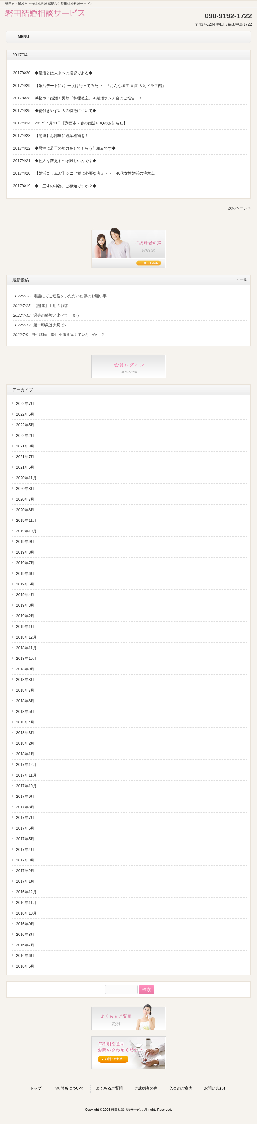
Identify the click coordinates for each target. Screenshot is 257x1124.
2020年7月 (25, 499)
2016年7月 (25, 945)
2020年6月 (25, 510)
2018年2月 (25, 743)
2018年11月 (26, 648)
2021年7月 (25, 457)
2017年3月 (25, 860)
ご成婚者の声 (145, 1088)
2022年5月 (25, 425)
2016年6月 (25, 956)
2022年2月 (25, 435)
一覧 (243, 279)
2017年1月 (25, 881)
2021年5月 (25, 467)
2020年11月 (26, 478)
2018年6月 (25, 701)
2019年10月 (26, 531)
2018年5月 (25, 711)
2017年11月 (26, 775)
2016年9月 (25, 924)
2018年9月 (25, 669)
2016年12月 (26, 892)
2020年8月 (25, 488)
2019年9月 (25, 541)
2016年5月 (25, 966)
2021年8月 (25, 446)
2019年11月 (26, 520)
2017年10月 (26, 786)
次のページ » (239, 208)
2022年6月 (25, 414)
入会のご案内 (180, 1088)
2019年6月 (25, 573)
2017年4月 (25, 849)
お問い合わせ (215, 1088)
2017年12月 (26, 764)
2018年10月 (26, 658)
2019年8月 (25, 552)
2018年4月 (25, 722)
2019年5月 (25, 584)
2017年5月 (25, 839)
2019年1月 (25, 626)
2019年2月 (25, 616)
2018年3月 (25, 733)
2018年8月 (25, 679)
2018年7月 (25, 690)
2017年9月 (25, 796)
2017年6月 (25, 828)
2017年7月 (25, 817)
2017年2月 (25, 871)
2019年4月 (25, 595)
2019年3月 (25, 605)
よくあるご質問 (109, 1088)
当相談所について (68, 1088)
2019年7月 (25, 563)
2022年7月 (25, 403)
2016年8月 (25, 934)
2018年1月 (25, 754)
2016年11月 (26, 902)
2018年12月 (26, 637)
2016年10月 (26, 913)
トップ (35, 1088)
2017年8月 (25, 807)
